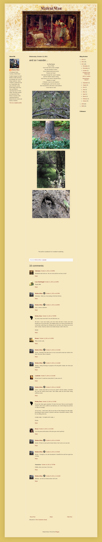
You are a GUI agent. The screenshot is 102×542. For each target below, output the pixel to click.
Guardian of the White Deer (86, 73)
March (84, 96)
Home (51, 516)
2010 (82, 103)
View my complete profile (15, 102)
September (85, 82)
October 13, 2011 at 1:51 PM (49, 401)
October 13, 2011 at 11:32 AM (48, 375)
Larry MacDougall (39, 281)
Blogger (57, 531)
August (85, 85)
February (85, 98)
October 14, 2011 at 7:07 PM (48, 464)
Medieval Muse (39, 293)
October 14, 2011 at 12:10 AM (46, 428)
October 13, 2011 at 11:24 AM (53, 350)
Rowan (36, 428)
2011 (82, 64)
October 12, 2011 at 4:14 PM (52, 281)
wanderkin (37, 375)
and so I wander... (87, 76)
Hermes (37, 338)
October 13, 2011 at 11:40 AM (53, 387)
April (84, 94)
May (84, 91)
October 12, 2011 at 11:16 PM (47, 338)
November (85, 68)
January (85, 101)
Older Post (69, 516)
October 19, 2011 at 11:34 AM (53, 476)
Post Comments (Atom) (41, 519)
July (84, 87)
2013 (82, 59)
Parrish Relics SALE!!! (86, 79)
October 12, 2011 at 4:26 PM (53, 304)
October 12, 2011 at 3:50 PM (48, 271)
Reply (36, 276)
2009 (82, 106)
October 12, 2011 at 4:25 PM (53, 293)
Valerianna (37, 271)
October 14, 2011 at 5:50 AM (53, 440)
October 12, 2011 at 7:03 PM (49, 316)
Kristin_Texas (38, 316)
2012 (82, 61)
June (84, 89)
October (85, 70)
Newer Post (32, 516)
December (85, 66)
